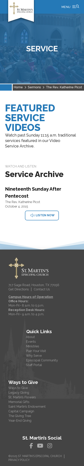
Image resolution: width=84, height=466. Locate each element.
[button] (70, 7)
